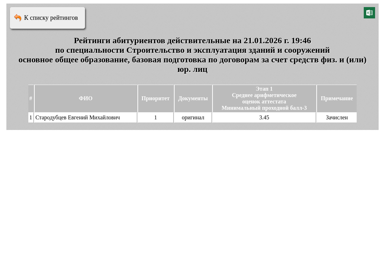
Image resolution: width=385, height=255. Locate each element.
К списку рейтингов (51, 17)
